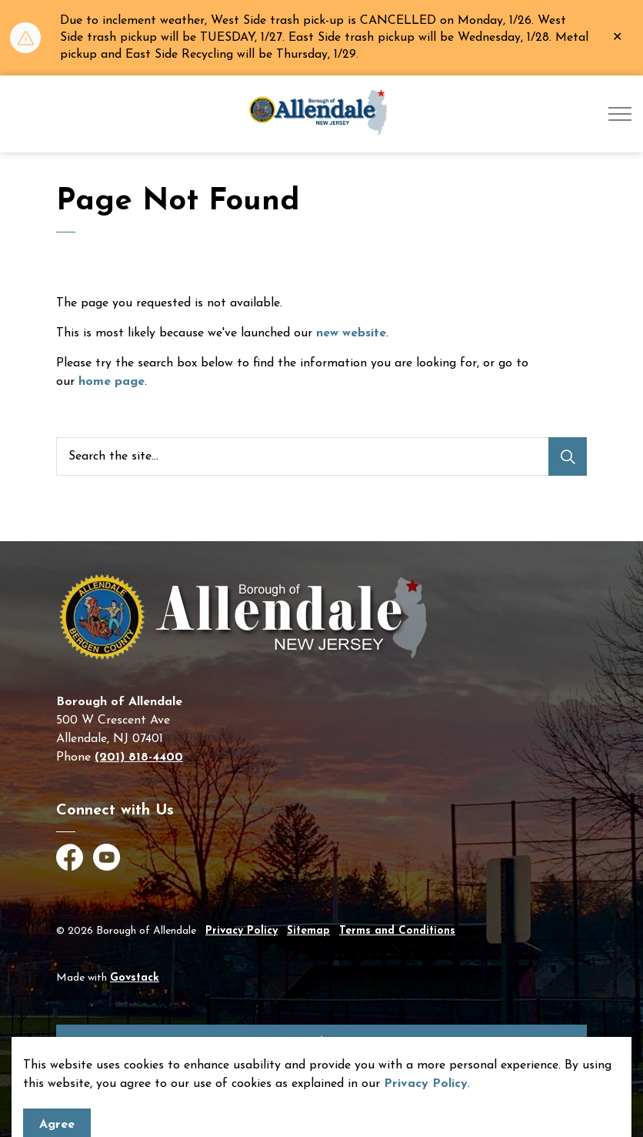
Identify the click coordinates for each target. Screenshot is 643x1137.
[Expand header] (620, 113)
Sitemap (308, 931)
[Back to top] (321, 1042)
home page (111, 382)
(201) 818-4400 (139, 757)
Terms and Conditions (397, 931)
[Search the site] (321, 456)
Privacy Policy (241, 931)
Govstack (134, 978)
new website (351, 333)
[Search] (567, 456)
